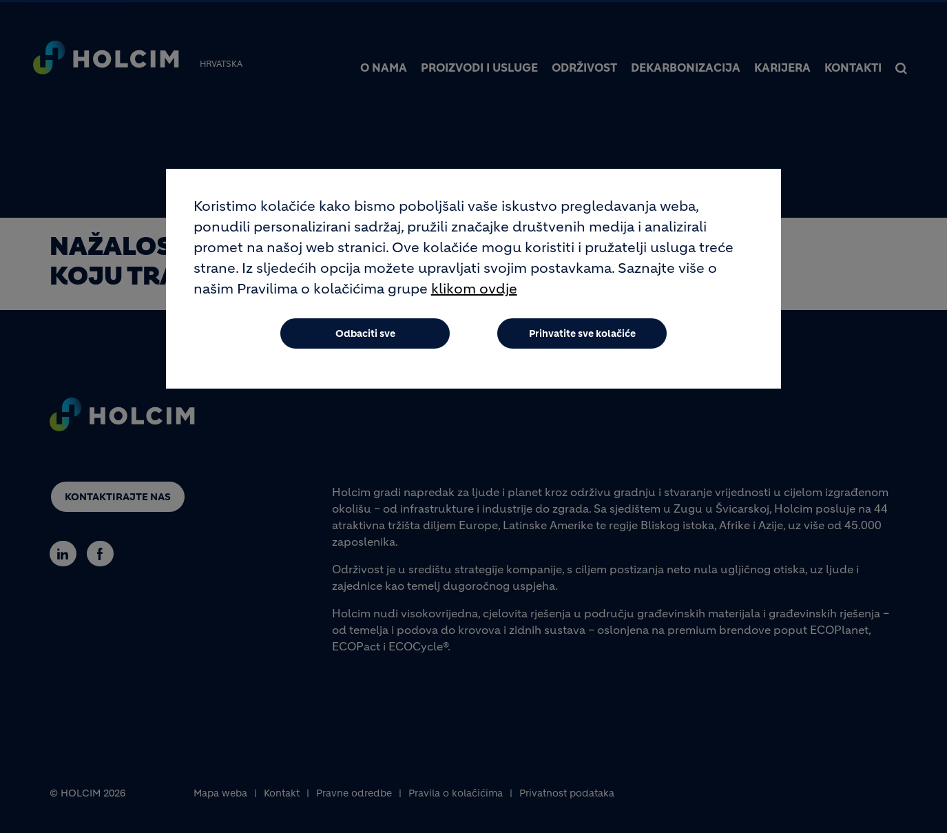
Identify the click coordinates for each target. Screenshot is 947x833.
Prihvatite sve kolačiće (582, 341)
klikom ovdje (474, 296)
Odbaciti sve (365, 341)
